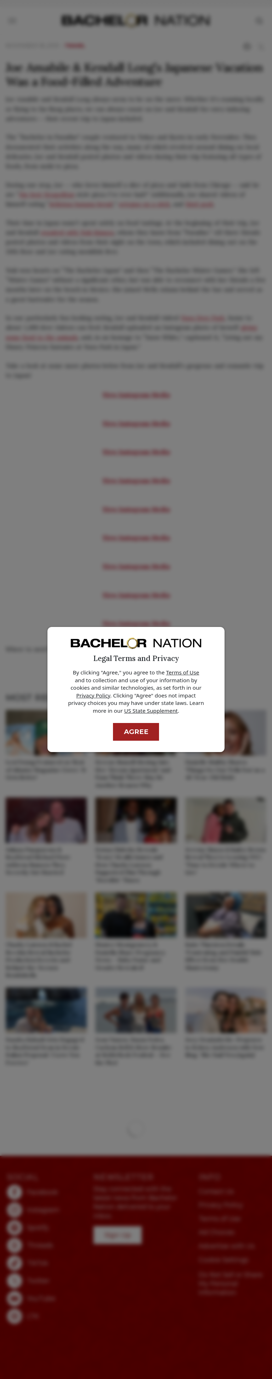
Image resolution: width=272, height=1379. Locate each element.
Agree (136, 732)
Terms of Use (182, 672)
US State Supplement (151, 710)
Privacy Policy (93, 695)
